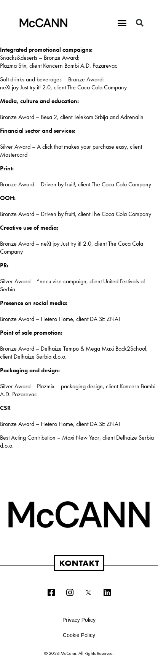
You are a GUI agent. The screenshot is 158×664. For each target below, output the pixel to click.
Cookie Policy (79, 635)
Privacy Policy (79, 620)
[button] (122, 23)
